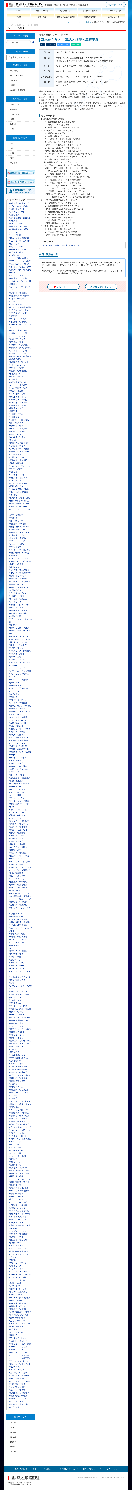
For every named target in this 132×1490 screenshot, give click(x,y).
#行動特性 (13, 1165)
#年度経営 (23, 1072)
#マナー (12, 1139)
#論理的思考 (22, 1292)
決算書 (64, 245)
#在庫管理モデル (16, 414)
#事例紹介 (13, 1159)
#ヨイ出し (13, 267)
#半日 (11, 1009)
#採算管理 (24, 1393)
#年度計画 (13, 1072)
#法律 (11, 1251)
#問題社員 (13, 518)
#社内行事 (13, 293)
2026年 (13, 1427)
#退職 (17, 1318)
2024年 (13, 1437)
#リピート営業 (15, 688)
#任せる (23, 330)
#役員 (21, 1199)
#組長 (11, 553)
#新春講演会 (14, 530)
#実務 (21, 1173)
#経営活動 (13, 284)
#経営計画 (13, 1309)
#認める (20, 434)
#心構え (20, 1038)
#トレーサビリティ (17, 659)
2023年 (13, 1442)
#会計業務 (13, 570)
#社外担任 (13, 1199)
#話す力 (24, 934)
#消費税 (22, 1402)
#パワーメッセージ (17, 1064)
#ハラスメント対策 (17, 836)
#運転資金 (19, 873)
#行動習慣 (23, 278)
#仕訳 (11, 1312)
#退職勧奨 (13, 524)
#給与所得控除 (15, 359)
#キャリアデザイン (17, 879)
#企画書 (26, 1182)
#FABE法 (13, 862)
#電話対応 (13, 1116)
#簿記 (22, 1387)
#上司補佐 (21, 1208)
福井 (12, 158)
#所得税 (28, 706)
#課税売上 (23, 431)
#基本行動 (13, 1373)
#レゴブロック (15, 789)
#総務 (11, 1326)
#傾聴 (11, 1182)
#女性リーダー (15, 1179)
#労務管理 (24, 1315)
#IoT (11, 1315)
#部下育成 (26, 1358)
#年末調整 (24, 1188)
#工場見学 (19, 1009)
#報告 (11, 723)
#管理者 (24, 888)
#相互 (11, 264)
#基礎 (21, 1116)
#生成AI (12, 648)
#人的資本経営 (15, 455)
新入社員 (14, 71)
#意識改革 (13, 1084)
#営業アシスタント (17, 1032)
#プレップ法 (24, 856)
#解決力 (25, 258)
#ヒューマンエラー (17, 1381)
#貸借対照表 (14, 1393)
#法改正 (27, 382)
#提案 (11, 1029)
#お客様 (12, 561)
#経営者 (27, 1274)
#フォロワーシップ (17, 668)
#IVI (28, 662)
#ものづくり (14, 1387)
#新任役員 (13, 1090)
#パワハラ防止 (15, 761)
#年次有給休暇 (15, 919)
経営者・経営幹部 (17, 90)
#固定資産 (23, 428)
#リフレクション (16, 275)
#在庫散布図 (14, 417)
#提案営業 (23, 403)
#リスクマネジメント (17, 1248)
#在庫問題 (13, 752)
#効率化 (12, 1208)
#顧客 (28, 1029)
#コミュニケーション (17, 1370)
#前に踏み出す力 (16, 443)
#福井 (24, 1055)
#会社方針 (19, 804)
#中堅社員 (23, 1272)
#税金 (27, 1404)
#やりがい (26, 605)
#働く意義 (23, 226)
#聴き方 (22, 1306)
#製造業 (22, 1280)
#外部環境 (23, 613)
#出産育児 (25, 501)
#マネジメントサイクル (18, 304)
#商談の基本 (14, 1107)
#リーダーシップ (16, 1274)
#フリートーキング (17, 541)
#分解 (11, 639)
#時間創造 (13, 316)
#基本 (17, 934)
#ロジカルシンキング (17, 1289)
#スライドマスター (17, 691)
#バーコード (14, 677)
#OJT (21, 1350)
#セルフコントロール (17, 1136)
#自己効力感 (14, 330)
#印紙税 (24, 1396)
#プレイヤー (14, 400)
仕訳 (51, 245)
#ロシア (12, 356)
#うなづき (13, 403)
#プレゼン (13, 1350)
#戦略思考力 (22, 885)
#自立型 (18, 714)
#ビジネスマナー (16, 1367)
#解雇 (23, 1318)
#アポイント (24, 1026)
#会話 (26, 558)
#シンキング (14, 939)
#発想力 (20, 706)
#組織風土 (23, 599)
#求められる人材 (16, 391)
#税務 (21, 1404)
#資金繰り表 (14, 876)
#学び (22, 596)
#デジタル (13, 1277)
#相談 (11, 726)
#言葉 (11, 1046)
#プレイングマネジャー (18, 720)
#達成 (17, 501)
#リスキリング (15, 651)
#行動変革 (13, 278)
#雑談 (11, 506)
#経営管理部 (14, 1188)
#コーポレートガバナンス (19, 1101)
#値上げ (12, 376)
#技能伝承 (13, 1352)
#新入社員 (13, 1364)
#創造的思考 (14, 397)
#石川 (22, 968)
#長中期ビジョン (16, 801)
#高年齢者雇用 (15, 218)
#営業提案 (13, 902)
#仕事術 (23, 400)
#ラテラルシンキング (17, 313)
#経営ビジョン (15, 1075)
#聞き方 (28, 1104)
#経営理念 (27, 922)
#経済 (11, 980)
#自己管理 (23, 322)
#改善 (11, 1378)
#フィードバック (16, 818)
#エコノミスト (21, 980)
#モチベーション (16, 1269)
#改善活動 (13, 729)
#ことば (26, 504)
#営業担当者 (14, 778)
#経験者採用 (14, 296)
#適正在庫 (13, 411)
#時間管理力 (24, 882)
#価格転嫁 (13, 374)
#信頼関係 (23, 853)
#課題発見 (13, 711)
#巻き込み (13, 472)
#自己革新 (13, 613)
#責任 (28, 1020)
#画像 (16, 1315)
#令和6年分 (13, 596)
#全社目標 (13, 480)
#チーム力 (13, 703)
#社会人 (22, 437)
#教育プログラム (16, 1087)
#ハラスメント (25, 1323)
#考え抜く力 (25, 582)
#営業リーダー (15, 1225)
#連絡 (17, 723)
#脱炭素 (28, 752)
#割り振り (13, 342)
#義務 (11, 1023)
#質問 (17, 1058)
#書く (11, 423)
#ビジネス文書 (15, 1153)
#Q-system (13, 665)
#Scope (12, 755)
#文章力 (25, 1067)
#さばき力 (21, 281)
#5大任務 (20, 299)
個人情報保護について (69, 1469)
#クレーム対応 (15, 657)
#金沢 (22, 1133)
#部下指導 (13, 951)
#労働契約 (13, 1234)
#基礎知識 (23, 827)
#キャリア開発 (15, 795)
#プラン (12, 743)
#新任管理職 (23, 345)
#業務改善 (24, 1378)
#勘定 (22, 876)
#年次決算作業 (25, 573)
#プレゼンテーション (17, 1231)
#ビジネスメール (16, 1150)
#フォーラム (14, 674)
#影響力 (12, 850)
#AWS (11, 1300)
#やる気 (12, 925)
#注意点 (25, 919)
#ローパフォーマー (17, 521)
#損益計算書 (14, 1081)
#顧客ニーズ (14, 587)
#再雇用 (12, 833)
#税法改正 (13, 1168)
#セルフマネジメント (17, 1220)
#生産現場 (19, 1251)
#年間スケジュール (17, 567)
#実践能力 (13, 766)
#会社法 (22, 709)
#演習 (24, 789)
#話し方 (23, 1347)
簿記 (57, 245)
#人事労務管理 (15, 1061)
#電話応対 (19, 1312)
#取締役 (12, 1283)
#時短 (26, 443)
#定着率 (25, 680)
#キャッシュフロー (17, 1332)
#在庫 (28, 1381)
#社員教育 (26, 1298)
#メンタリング (15, 1266)
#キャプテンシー (16, 864)
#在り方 (12, 365)
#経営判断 (13, 1329)
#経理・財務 (14, 1407)
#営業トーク (14, 405)
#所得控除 (24, 1191)
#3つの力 (13, 440)
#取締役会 (27, 561)
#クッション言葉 (16, 223)
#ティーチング (15, 1298)
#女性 (21, 1095)
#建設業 (28, 1009)
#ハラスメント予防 (17, 963)
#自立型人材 (24, 1090)
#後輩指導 (13, 1335)
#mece (25, 506)
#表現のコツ (14, 740)
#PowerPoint (14, 1228)
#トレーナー (20, 1029)
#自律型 (20, 1012)
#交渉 (26, 628)
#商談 (28, 1344)
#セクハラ (21, 1321)
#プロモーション (16, 1000)
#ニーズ (27, 899)
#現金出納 (13, 426)
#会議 (11, 1341)
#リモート (13, 1280)
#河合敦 (26, 527)
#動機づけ (13, 824)
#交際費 (12, 749)
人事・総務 (14, 114)
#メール (12, 1069)
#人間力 (12, 301)
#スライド (21, 743)
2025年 (13, 1432)
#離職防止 (24, 674)
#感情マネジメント (17, 498)
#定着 (17, 888)
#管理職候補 (22, 925)
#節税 (21, 1043)
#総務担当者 (14, 1124)
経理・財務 (74, 245)
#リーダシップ (15, 550)
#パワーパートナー (17, 948)
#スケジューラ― (16, 449)
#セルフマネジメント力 (18, 810)
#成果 (21, 607)
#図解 (21, 1185)
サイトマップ (111, 1469)
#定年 (25, 830)
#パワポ (12, 671)
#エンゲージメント (17, 812)
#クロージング (15, 1130)
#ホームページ (15, 997)
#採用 (11, 890)
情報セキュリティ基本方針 (43, 1469)
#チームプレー (15, 870)
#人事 (21, 1237)
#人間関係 (24, 1113)
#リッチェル (22, 642)
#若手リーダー (25, 203)
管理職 (13, 85)
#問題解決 (24, 1375)
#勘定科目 (13, 633)
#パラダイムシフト (17, 212)
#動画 (26, 994)
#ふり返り (24, 229)
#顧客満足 (13, 1306)
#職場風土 (13, 607)
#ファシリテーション (17, 1338)
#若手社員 (26, 1130)
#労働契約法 (14, 1052)
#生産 (11, 1384)
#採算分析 (19, 1326)
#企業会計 (13, 333)
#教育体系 (13, 1303)
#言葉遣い (23, 538)
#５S (17, 1378)
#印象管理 (13, 538)
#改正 (11, 769)
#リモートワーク (16, 772)
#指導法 (12, 706)
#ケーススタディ (16, 1142)
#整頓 (28, 307)
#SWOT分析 (14, 1191)
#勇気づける (25, 977)
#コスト (22, 374)
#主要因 (28, 711)
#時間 (11, 934)
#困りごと (24, 587)
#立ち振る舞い (15, 1055)
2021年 (13, 1452)
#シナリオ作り (15, 737)
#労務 (21, 711)
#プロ (11, 388)
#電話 (21, 1303)
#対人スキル (25, 867)
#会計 (21, 1165)
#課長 (11, 888)
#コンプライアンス (17, 1246)
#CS (26, 1303)
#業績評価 (13, 1185)
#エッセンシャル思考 (17, 319)
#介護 (11, 504)
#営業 (22, 1344)
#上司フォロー (25, 824)
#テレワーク (14, 1133)
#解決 (21, 752)
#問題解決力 (14, 1113)
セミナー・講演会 (84, 22)
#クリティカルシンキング (19, 310)
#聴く (19, 561)
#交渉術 (12, 631)
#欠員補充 (26, 348)
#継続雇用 (23, 460)
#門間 (11, 983)
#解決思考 (13, 625)
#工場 (17, 1355)
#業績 (19, 631)
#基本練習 (13, 226)
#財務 (11, 1196)
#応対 (11, 486)
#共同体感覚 (14, 977)
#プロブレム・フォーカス (19, 466)
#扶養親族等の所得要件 (18, 362)
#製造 (17, 1384)
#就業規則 (13, 1237)
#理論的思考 (25, 778)
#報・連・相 (14, 1127)
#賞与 (11, 922)
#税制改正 (23, 1168)
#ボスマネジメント (17, 654)
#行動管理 (23, 902)
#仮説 (11, 781)
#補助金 (21, 544)
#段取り (12, 1038)
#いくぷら (13, 385)
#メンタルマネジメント (18, 593)
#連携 (28, 671)
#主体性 (12, 206)
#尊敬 (28, 261)
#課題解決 (19, 463)
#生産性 (23, 1156)
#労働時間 (13, 1095)
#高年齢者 (13, 460)
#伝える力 (26, 1225)
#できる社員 (14, 1156)
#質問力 (23, 847)
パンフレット (64, 287)
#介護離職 (13, 379)
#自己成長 (13, 273)
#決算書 (22, 1390)
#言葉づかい (14, 1118)
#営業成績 (13, 555)
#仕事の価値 (14, 229)
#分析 (11, 991)
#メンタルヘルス (22, 769)
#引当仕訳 (13, 573)
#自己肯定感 (14, 238)
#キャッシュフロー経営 (18, 1110)
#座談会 (22, 662)
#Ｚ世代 (23, 405)
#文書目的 (19, 423)
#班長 (28, 1041)
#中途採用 (24, 296)
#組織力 (18, 388)
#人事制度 (13, 1098)
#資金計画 (24, 1211)
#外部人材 (13, 353)
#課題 (17, 1396)
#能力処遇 (26, 218)
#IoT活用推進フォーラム (19, 893)
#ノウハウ (23, 1352)
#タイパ (22, 446)
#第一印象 (19, 486)
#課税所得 (13, 746)
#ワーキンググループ (17, 1015)
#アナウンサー (21, 339)
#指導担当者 (14, 683)
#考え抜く (13, 241)
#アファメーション (17, 261)
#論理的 (18, 506)
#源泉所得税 (14, 1399)
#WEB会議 (13, 916)
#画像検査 (27, 896)
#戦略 (27, 804)
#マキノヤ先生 (15, 547)
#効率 (28, 267)
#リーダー (25, 1355)
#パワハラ (13, 1323)
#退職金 (18, 922)
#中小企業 (19, 1104)
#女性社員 (13, 1272)
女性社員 (14, 80)
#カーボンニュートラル (18, 758)
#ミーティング (21, 1341)
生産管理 (14, 109)
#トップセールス (16, 558)
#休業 (21, 839)
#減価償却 (13, 431)
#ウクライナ (24, 353)
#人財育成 (26, 1075)
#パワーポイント (16, 1286)
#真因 (11, 714)
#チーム (22, 1223)
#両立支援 (21, 376)
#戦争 (19, 356)
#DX (26, 1251)
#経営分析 (23, 1078)
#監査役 (20, 564)
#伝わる (18, 504)
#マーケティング (16, 994)
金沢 (12, 148)
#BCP (27, 532)
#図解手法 (13, 827)
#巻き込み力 (14, 821)
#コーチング (14, 1347)
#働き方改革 (14, 1214)
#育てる (25, 737)
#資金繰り (13, 1390)
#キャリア (26, 1179)
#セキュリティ (15, 1018)
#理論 (11, 873)
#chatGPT (23, 645)
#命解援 (12, 937)
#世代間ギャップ (16, 408)
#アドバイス (14, 942)
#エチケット (14, 1375)
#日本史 (18, 527)
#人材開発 (21, 1139)
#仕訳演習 (23, 951)
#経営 (19, 1283)
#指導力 (12, 885)
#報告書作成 (22, 1069)
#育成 (11, 804)
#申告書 (12, 452)
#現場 (23, 1384)
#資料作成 (13, 1078)
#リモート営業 (15, 957)
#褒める (12, 434)
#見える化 (13, 1223)
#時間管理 (13, 446)
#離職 (17, 890)
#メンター (13, 1202)
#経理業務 (13, 954)
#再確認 (22, 844)
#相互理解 (19, 781)
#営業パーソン (15, 960)
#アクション (14, 732)
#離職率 (22, 368)
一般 (12, 129)
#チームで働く (25, 241)
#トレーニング (25, 729)
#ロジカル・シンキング (18, 636)
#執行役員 (13, 709)
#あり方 (23, 610)
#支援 (28, 281)
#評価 (21, 1176)
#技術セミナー (15, 1243)
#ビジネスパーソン (17, 247)
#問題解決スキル (16, 914)
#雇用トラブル (21, 1194)
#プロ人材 (23, 351)
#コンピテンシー (16, 1162)
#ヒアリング (25, 1127)
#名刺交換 (13, 495)
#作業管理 (23, 1205)
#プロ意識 (23, 1373)
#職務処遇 (13, 221)
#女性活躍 (23, 703)
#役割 (11, 1093)
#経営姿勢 (19, 1023)
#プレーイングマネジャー (19, 1263)
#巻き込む (27, 270)
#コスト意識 (24, 333)
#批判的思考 (24, 385)
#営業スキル (22, 1121)
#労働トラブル (15, 1003)
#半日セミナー (23, 452)
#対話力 (12, 815)
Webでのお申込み (102, 287)
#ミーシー (24, 397)
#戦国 (22, 530)
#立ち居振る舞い (16, 489)
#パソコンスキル (16, 1295)
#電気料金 (13, 662)
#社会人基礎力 (23, 937)
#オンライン (14, 1344)
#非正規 (18, 830)
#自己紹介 (13, 856)
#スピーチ (26, 1018)
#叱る (25, 388)
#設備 (11, 1171)
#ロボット (13, 645)
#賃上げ (12, 371)
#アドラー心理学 (16, 469)
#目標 (11, 501)
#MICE (24, 723)
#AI (10, 896)
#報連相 (28, 1312)
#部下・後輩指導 (16, 515)
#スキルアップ (15, 1049)
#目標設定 (13, 1176)
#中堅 (11, 1058)
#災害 (21, 532)
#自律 (22, 394)
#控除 (26, 449)
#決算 (21, 954)
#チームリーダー (16, 602)
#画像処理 (17, 896)
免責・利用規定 (21, 1469)
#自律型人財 (14, 610)
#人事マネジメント (17, 209)
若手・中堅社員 (16, 76)
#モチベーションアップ (18, 1361)
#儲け (21, 480)
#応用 (27, 1116)
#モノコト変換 (15, 258)
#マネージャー (15, 1147)
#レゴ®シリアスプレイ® (19, 784)
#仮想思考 (13, 905)
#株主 (11, 830)
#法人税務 (13, 1402)
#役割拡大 (13, 203)
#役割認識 (24, 821)
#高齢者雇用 (14, 215)
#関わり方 (13, 853)
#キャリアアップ (16, 763)
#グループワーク (22, 336)
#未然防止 (19, 1046)
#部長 (24, 717)
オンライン (14, 163)
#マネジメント (25, 1364)
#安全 (11, 1355)
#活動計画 (23, 766)
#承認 (22, 732)
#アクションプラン (17, 798)
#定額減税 (13, 535)
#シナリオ (25, 1058)
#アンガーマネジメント (18, 700)
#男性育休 (13, 368)
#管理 (27, 1173)
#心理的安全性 (15, 605)
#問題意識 (26, 651)
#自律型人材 (14, 249)
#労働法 (12, 1321)
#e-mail (25, 688)
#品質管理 (13, 1205)
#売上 (11, 336)
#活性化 (22, 1041)
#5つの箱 (13, 345)
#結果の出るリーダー (17, 576)
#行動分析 (19, 553)
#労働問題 (19, 1196)
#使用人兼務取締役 (17, 1020)
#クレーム (13, 1026)
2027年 (13, 1423)
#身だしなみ (14, 492)
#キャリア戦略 (15, 235)
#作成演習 (24, 740)
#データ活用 (14, 1006)
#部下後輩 (13, 599)
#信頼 (22, 942)
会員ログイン (114, 4)
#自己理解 (13, 882)
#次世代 (23, 249)
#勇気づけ (24, 939)
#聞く (19, 270)
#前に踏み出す (15, 244)
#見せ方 (12, 270)
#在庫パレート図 (16, 420)
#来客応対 (24, 492)
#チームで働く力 (16, 584)
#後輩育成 (21, 735)
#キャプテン (14, 867)
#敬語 (26, 489)
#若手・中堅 (14, 1145)
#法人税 (23, 1399)
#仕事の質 (13, 579)
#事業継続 (13, 532)
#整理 (22, 307)
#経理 (11, 1194)
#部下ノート (14, 307)
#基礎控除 (27, 356)
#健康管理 (21, 833)
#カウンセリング (22, 264)
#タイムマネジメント (17, 1217)
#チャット (21, 648)
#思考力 (22, 252)
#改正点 (22, 267)
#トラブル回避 (15, 1067)
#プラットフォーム (17, 966)
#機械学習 (13, 1173)
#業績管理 (23, 1309)
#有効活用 (13, 322)
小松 (12, 153)
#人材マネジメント (17, 457)
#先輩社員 (13, 1041)
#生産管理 (13, 1240)
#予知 (27, 1171)
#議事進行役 (24, 905)
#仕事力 (12, 1012)
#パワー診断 (14, 394)
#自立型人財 (14, 847)
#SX (28, 639)
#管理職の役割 (15, 348)
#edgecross (13, 968)
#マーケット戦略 (16, 899)
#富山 (28, 1139)
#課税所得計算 (23, 749)
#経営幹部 (23, 1277)
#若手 (27, 1043)
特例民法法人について (92, 1469)
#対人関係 (23, 579)
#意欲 (28, 498)
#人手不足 (13, 351)
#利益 (24, 483)
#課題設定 (26, 870)
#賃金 (11, 1318)
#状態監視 (19, 1171)
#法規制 (12, 564)
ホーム (71, 22)
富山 (45, 245)
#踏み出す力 (14, 582)
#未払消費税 (24, 570)
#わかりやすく (15, 717)
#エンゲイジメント (17, 475)
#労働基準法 (24, 1234)
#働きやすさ (25, 1214)
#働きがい (26, 550)
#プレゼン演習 (24, 862)
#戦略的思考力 (23, 206)
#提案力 (23, 1118)
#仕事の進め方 (15, 590)
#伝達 (11, 339)
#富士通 (12, 642)
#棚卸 (21, 426)
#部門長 (23, 1006)
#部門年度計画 (15, 483)
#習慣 (26, 275)
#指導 (26, 801)
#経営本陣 (23, 478)
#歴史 (11, 527)
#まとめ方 (21, 671)
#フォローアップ (16, 841)
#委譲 (21, 342)
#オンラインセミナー (17, 1035)
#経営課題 (13, 478)
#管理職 (12, 1260)
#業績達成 (24, 238)
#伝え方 (12, 1292)
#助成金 (22, 535)
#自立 (22, 1081)
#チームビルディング (17, 787)
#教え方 (12, 735)
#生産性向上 (14, 1211)
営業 (12, 119)
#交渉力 (12, 281)
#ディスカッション (23, 1093)
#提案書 (18, 1182)
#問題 (11, 1396)
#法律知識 (13, 839)
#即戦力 (12, 299)
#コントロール (23, 365)
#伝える (28, 553)
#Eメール (26, 631)
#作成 (11, 807)
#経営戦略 (13, 252)
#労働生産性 (22, 371)
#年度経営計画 (15, 616)
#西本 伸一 (20, 639)
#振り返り (13, 844)
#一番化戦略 (14, 255)
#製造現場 (23, 1240)
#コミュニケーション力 (18, 792)
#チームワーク (15, 1358)
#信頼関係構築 (15, 685)
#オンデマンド (15, 680)
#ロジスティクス (16, 694)
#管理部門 (23, 293)
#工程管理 (23, 1202)
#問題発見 (21, 815)
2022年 (13, 1447)
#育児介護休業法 (16, 382)
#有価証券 (13, 428)
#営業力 (12, 1121)
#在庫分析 (13, 697)
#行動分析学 (14, 945)
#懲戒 (21, 916)
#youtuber (13, 544)
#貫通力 (20, 850)
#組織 (11, 1104)
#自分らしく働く (16, 628)
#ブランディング (22, 991)
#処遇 (11, 463)
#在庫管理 (13, 1043)
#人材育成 (19, 1300)
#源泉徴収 (13, 1404)
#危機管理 (24, 1124)
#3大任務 (22, 524)
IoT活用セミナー (17, 124)
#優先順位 (19, 726)
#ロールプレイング (17, 775)
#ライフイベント (16, 232)
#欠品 (26, 420)
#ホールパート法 (16, 859)
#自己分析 (13, 437)
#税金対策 (23, 746)
